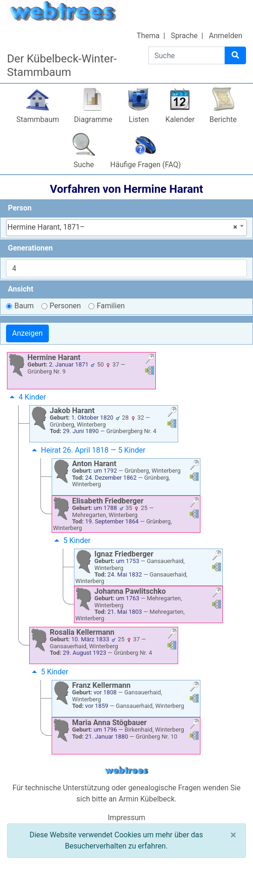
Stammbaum (37, 119)
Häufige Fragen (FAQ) (145, 164)
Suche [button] (83, 164)
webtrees (126, 770)
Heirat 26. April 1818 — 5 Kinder (88, 450)
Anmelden (225, 35)
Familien (111, 305)
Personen (65, 305)
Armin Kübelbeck (147, 798)
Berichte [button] (223, 119)
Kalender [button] (179, 119)
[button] (149, 359)
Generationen (30, 248)
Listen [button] (139, 119)
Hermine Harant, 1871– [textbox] (122, 227)
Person (20, 208)
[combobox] (126, 227)
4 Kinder (26, 397)
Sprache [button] (184, 35)
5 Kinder (71, 540)
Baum (24, 305)
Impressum (127, 817)
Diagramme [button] (93, 119)
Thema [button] (148, 35)
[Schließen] (233, 835)
